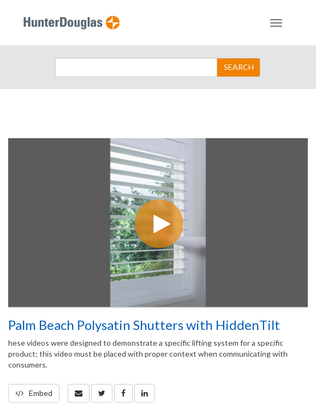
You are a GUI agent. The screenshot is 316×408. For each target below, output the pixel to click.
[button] (79, 393)
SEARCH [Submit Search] (239, 67)
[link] (101, 393)
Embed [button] (33, 393)
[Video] (158, 222)
